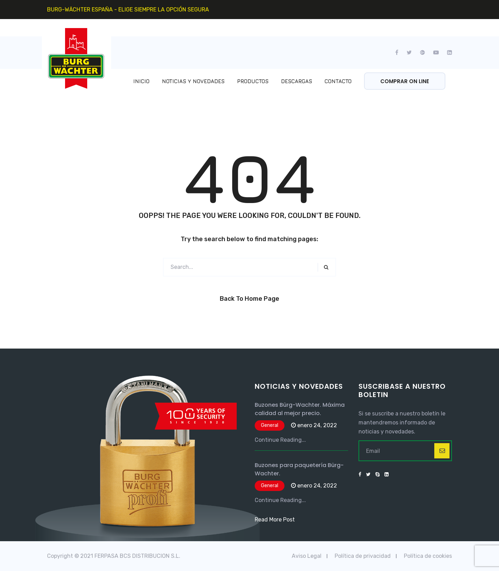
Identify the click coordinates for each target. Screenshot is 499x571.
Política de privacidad (363, 556)
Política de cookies (428, 556)
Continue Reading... (280, 440)
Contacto (338, 81)
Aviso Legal (306, 556)
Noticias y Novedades (193, 81)
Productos (253, 81)
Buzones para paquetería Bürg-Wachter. (299, 469)
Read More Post (275, 519)
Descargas (296, 81)
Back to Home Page (249, 298)
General (269, 425)
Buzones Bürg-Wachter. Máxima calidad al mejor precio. (300, 409)
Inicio (141, 81)
